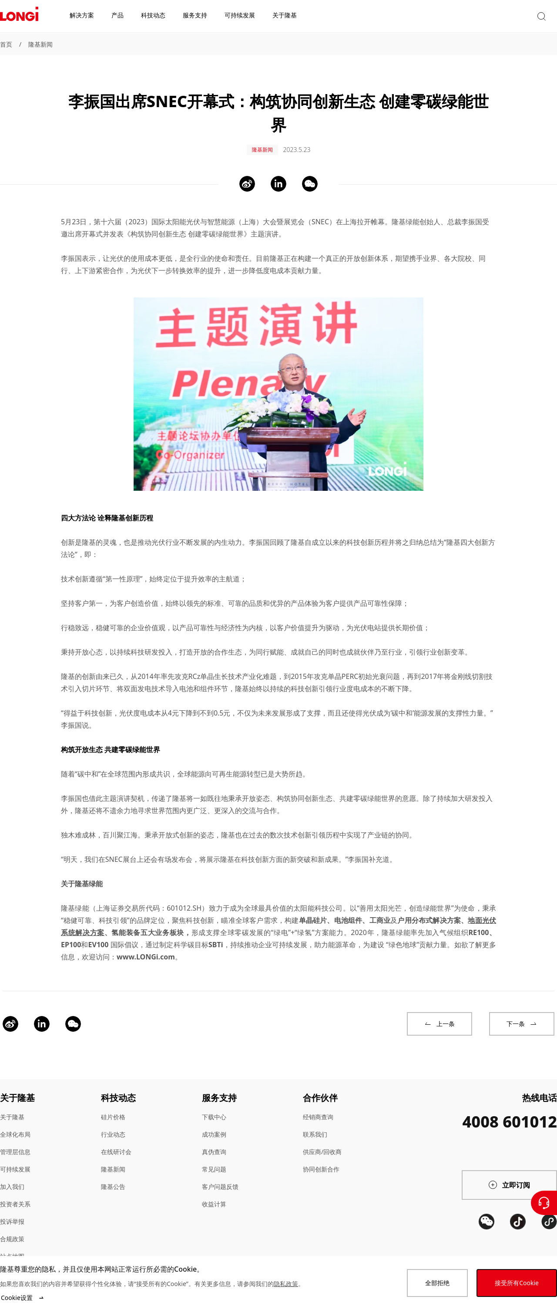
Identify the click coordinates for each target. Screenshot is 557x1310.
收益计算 (214, 1197)
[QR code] (486, 1247)
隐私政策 (286, 1284)
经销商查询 (318, 1110)
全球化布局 (15, 1127)
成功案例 (214, 1127)
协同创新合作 (321, 1162)
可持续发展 (15, 1162)
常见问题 (214, 1162)
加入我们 (12, 1179)
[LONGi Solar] (19, 17)
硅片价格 (113, 1110)
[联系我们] (544, 1203)
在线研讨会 (116, 1145)
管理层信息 (15, 1145)
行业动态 (113, 1127)
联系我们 (315, 1127)
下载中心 (214, 1110)
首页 (6, 44)
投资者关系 (15, 1197)
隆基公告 (113, 1179)
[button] (476, 16)
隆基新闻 (40, 44)
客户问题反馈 (220, 1179)
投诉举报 (12, 1214)
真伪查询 (214, 1145)
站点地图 (12, 1249)
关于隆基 (12, 1110)
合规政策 (12, 1232)
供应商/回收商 (322, 1145)
